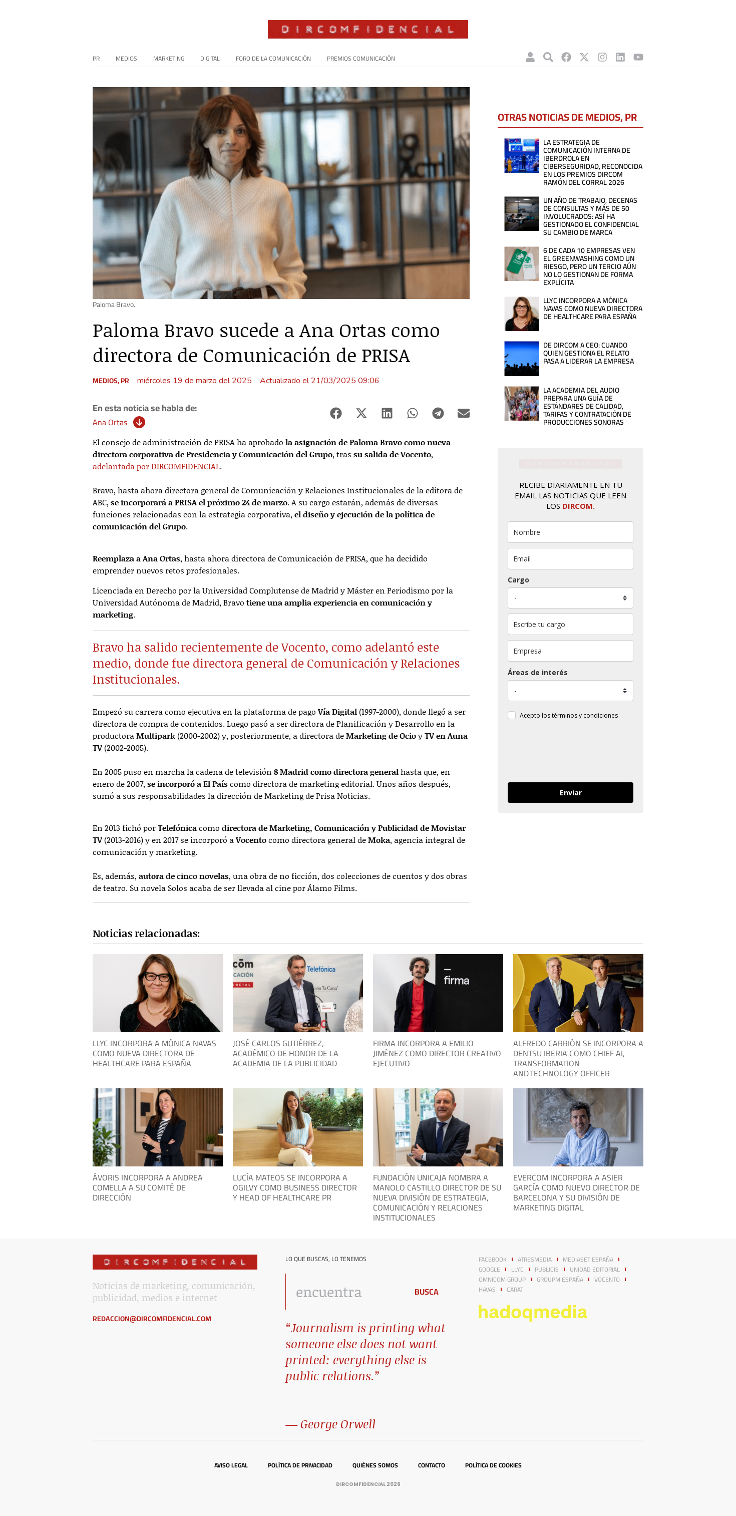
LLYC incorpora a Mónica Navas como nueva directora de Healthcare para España (592, 308)
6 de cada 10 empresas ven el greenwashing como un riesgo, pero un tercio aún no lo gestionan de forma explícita (589, 266)
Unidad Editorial (595, 1270)
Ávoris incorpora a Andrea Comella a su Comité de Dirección (148, 1187)
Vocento (607, 1280)
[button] (335, 413)
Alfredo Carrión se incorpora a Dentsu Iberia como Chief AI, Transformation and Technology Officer (578, 1058)
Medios (126, 58)
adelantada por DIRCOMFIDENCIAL (156, 466)
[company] (570, 651)
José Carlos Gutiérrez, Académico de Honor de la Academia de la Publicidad (285, 1053)
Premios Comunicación (361, 58)
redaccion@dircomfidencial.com (152, 1318)
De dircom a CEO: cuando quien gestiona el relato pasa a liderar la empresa (588, 353)
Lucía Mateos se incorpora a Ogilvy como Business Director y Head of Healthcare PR (295, 1187)
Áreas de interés (538, 672)
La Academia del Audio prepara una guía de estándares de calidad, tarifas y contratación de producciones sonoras (587, 406)
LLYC (517, 1270)
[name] (570, 532)
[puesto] (570, 598)
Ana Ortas (110, 422)
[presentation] (570, 752)
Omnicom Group (502, 1280)
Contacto (431, 1465)
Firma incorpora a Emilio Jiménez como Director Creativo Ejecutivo (437, 1053)
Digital (210, 58)
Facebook (493, 1260)
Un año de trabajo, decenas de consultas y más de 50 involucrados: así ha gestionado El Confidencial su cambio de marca (591, 216)
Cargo (518, 579)
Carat (515, 1290)
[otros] (570, 624)
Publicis (547, 1270)
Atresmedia (535, 1260)
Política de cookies (493, 1465)
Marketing (168, 58)
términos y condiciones (585, 715)
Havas (487, 1290)
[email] (570, 558)
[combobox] (343, 1292)
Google (489, 1270)
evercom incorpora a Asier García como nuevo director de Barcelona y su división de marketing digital (576, 1192)
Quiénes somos (375, 1465)
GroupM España (560, 1280)
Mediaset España (588, 1260)
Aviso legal (231, 1465)
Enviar (571, 792)
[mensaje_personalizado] (570, 690)
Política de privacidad (300, 1465)
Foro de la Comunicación (273, 58)
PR (96, 58)
